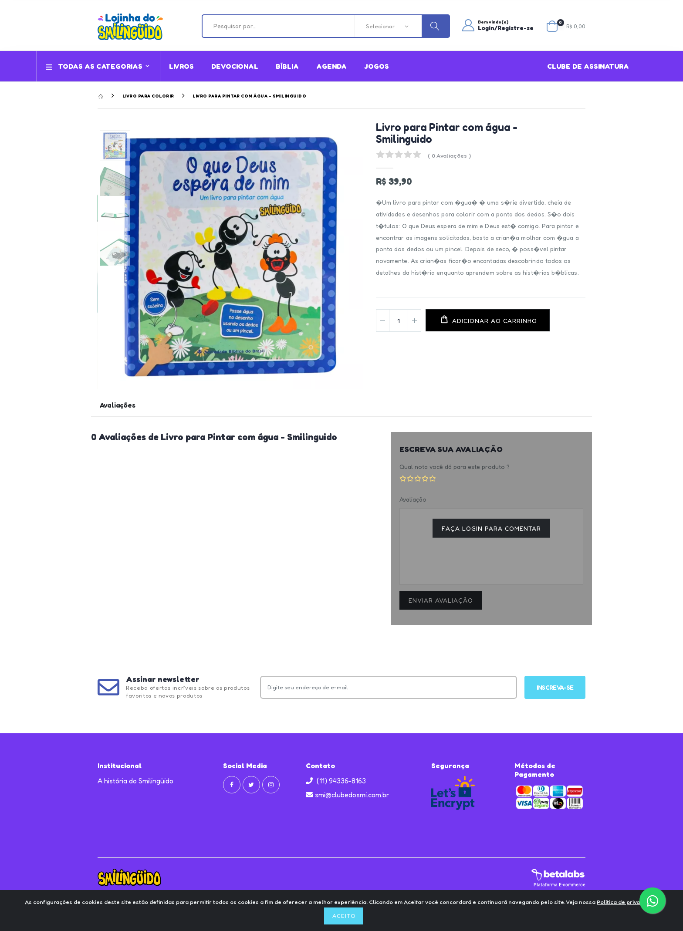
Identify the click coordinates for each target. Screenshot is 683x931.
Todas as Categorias (94, 66)
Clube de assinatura (588, 66)
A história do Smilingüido (135, 780)
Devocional (234, 66)
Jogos (376, 66)
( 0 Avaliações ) (449, 155)
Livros (181, 66)
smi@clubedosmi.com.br (347, 794)
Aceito (343, 915)
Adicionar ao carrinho (493, 320)
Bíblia (287, 66)
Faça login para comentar (491, 528)
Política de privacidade (627, 901)
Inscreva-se (555, 687)
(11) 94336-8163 (336, 780)
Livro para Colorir (148, 95)
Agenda (331, 66)
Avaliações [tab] (117, 405)
